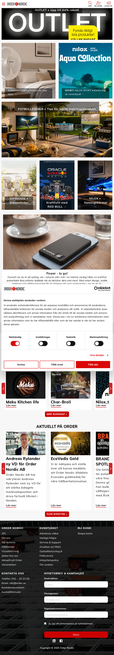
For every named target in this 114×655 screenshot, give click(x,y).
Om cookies (46, 564)
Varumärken (9, 564)
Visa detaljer (97, 355)
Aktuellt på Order (12, 560)
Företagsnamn (52, 593)
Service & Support (50, 542)
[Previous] (3, 388)
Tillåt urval (57, 364)
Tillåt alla (93, 364)
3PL (4, 533)
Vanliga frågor (48, 537)
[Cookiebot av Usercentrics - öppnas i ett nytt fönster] (96, 288)
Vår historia (8, 542)
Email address (51, 578)
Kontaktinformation (13, 587)
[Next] (110, 388)
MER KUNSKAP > (57, 414)
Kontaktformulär (11, 591)
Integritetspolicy (49, 560)
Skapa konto (85, 533)
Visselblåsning (10, 551)
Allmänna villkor (49, 533)
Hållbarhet (8, 546)
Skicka (76, 634)
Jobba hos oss (10, 555)
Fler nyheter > (57, 514)
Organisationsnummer (56, 608)
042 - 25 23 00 (20, 578)
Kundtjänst (49, 528)
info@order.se (17, 583)
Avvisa (21, 364)
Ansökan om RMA (50, 546)
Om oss (6, 537)
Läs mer (11, 405)
